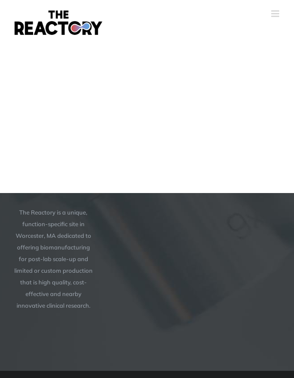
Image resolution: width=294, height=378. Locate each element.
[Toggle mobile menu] (276, 13)
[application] (147, 100)
